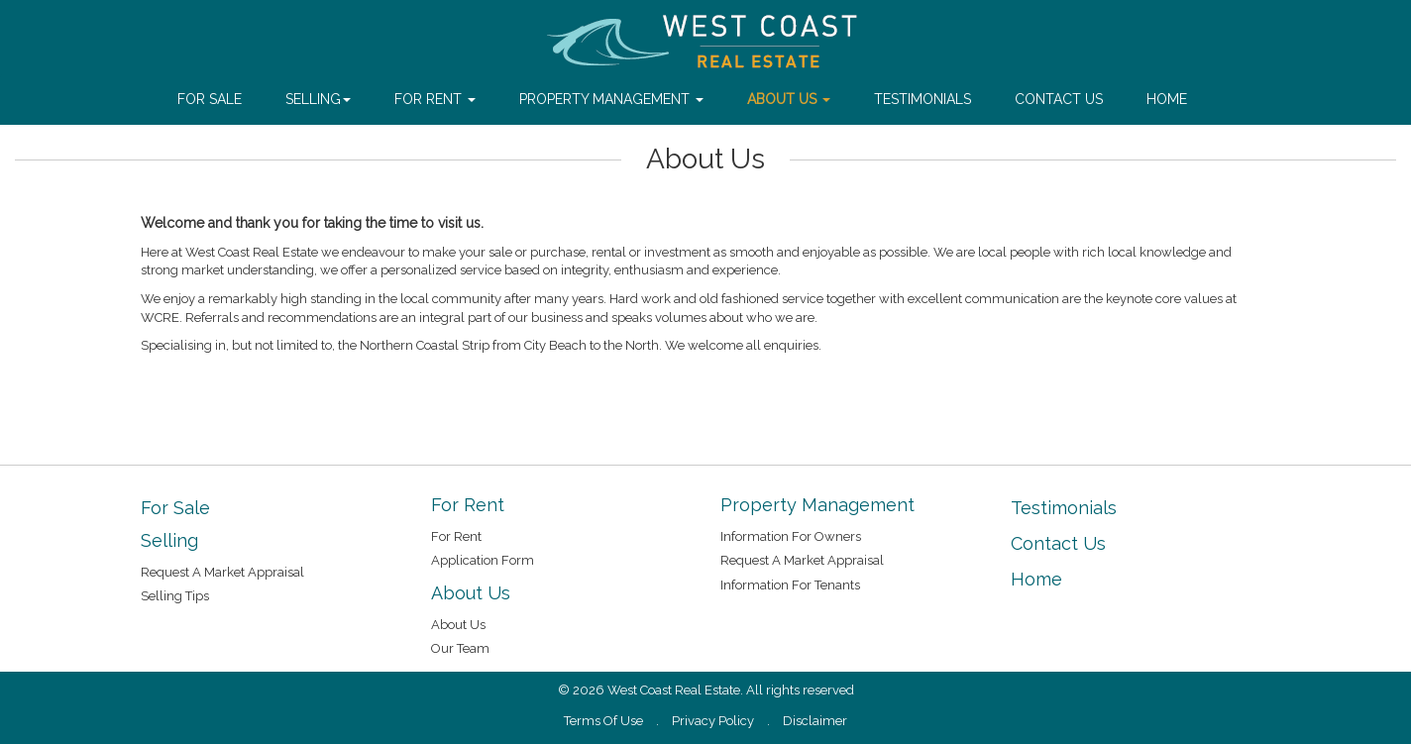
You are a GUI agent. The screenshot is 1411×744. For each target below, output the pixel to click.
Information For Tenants (790, 585)
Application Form (482, 560)
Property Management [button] (611, 99)
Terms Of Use (603, 720)
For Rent (456, 536)
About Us (458, 624)
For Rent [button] (435, 99)
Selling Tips (175, 595)
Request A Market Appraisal (222, 572)
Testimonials (922, 99)
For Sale (209, 99)
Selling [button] (318, 99)
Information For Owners (790, 536)
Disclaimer (815, 720)
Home (1166, 99)
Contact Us (1059, 99)
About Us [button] (788, 99)
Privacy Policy (713, 720)
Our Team (460, 648)
